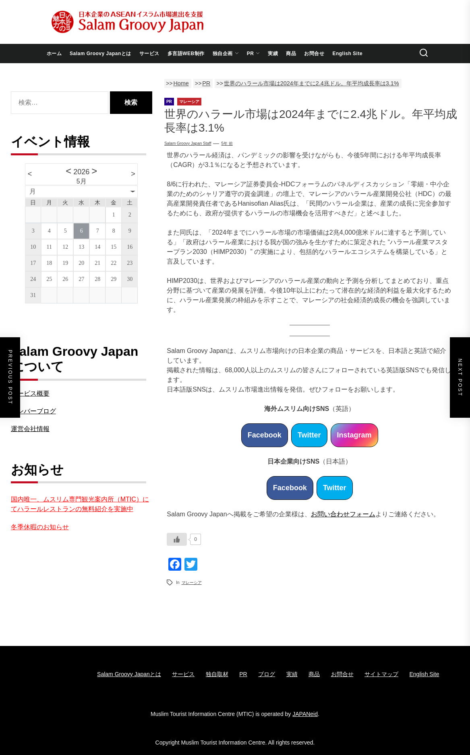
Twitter (309, 435)
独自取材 (217, 674)
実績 (273, 53)
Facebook (265, 435)
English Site (347, 53)
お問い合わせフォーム (343, 514)
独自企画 (226, 53)
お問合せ (314, 53)
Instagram (354, 435)
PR (253, 53)
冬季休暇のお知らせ (40, 527)
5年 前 (226, 143)
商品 (291, 53)
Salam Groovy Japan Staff (187, 143)
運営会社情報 (30, 428)
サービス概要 (30, 393)
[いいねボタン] (177, 539)
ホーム (54, 53)
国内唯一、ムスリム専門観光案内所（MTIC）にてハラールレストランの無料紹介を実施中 (80, 504)
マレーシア (192, 582)
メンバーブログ (33, 411)
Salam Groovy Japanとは (100, 53)
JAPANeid (305, 714)
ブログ (266, 674)
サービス (149, 53)
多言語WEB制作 (186, 53)
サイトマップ (381, 674)
